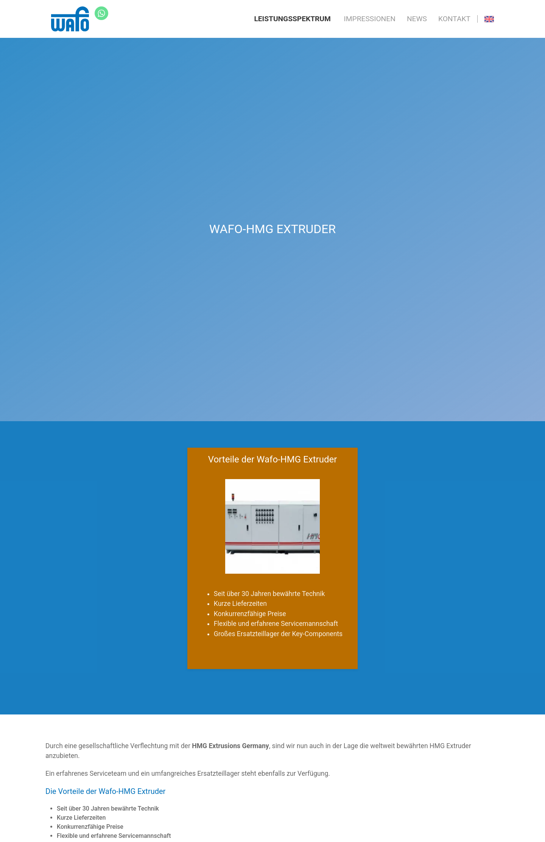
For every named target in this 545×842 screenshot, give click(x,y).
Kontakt (454, 18)
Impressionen (370, 18)
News (417, 18)
